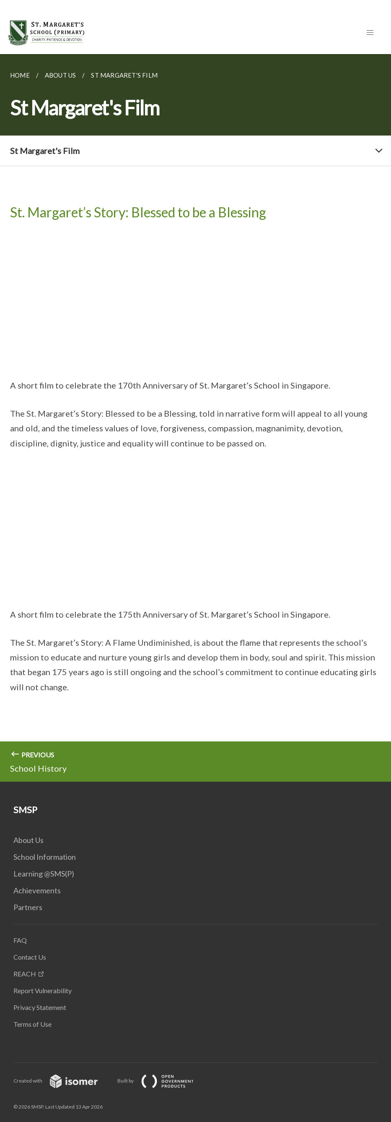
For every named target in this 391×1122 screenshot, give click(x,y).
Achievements (37, 890)
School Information (44, 856)
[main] (195, 418)
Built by (162, 1081)
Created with (62, 1081)
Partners (27, 907)
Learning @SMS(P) (43, 873)
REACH (24, 974)
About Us (28, 840)
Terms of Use (32, 1024)
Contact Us (29, 957)
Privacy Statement (39, 1007)
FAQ (20, 940)
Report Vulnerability (42, 990)
